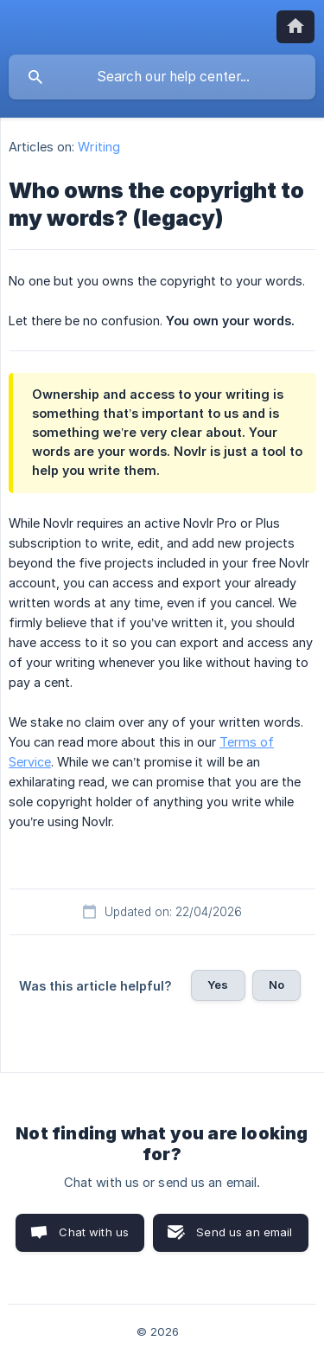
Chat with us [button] (94, 1232)
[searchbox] (162, 77)
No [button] (276, 984)
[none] (295, 26)
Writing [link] (99, 146)
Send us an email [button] (244, 1232)
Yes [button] (217, 984)
